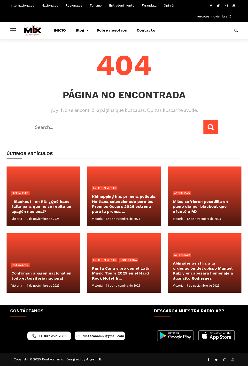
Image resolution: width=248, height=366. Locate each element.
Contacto (146, 30)
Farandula (149, 5)
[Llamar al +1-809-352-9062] (49, 336)
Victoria (16, 219)
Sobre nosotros (111, 30)
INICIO (60, 30)
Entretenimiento (121, 5)
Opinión (169, 5)
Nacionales (49, 5)
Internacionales (22, 5)
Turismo (96, 5)
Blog (80, 30)
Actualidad (20, 193)
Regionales (73, 5)
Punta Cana (129, 260)
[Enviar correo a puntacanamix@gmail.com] (100, 336)
